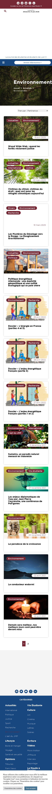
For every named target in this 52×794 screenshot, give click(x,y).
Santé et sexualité (13, 689)
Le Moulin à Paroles (33, 703)
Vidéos (31, 680)
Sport (7, 657)
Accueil (17, 50)
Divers (11, 170)
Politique (12, 219)
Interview (31, 693)
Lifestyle (10, 675)
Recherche (13, 174)
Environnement (31, 82)
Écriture (31, 675)
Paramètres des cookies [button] (13, 788)
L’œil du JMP (11, 670)
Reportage (32, 698)
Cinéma (31, 653)
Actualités (27, 50)
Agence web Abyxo (26, 751)
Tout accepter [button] (31, 788)
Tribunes (9, 698)
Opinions (10, 693)
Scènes (30, 666)
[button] (26, 6)
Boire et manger (13, 680)
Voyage (8, 684)
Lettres (30, 662)
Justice (29, 129)
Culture (31, 644)
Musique (31, 658)
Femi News (10, 703)
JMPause (31, 689)
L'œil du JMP (14, 394)
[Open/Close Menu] (3, 24)
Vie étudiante (35, 432)
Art (28, 649)
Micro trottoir (33, 685)
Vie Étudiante (34, 639)
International (14, 129)
